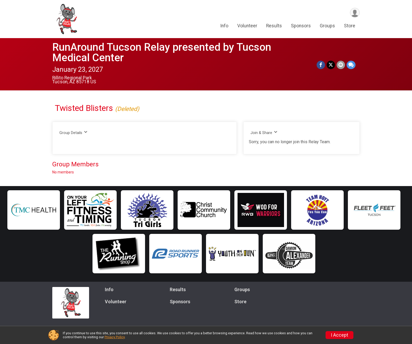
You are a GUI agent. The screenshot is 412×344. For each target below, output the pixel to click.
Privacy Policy (115, 337)
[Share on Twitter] (331, 65)
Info (224, 26)
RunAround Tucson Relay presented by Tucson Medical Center (161, 52)
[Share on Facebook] (321, 65)
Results (274, 26)
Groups (327, 26)
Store (349, 26)
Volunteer (247, 26)
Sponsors (301, 26)
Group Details (73, 132)
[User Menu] (355, 13)
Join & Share (263, 132)
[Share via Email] (341, 65)
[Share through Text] (351, 65)
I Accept (339, 335)
